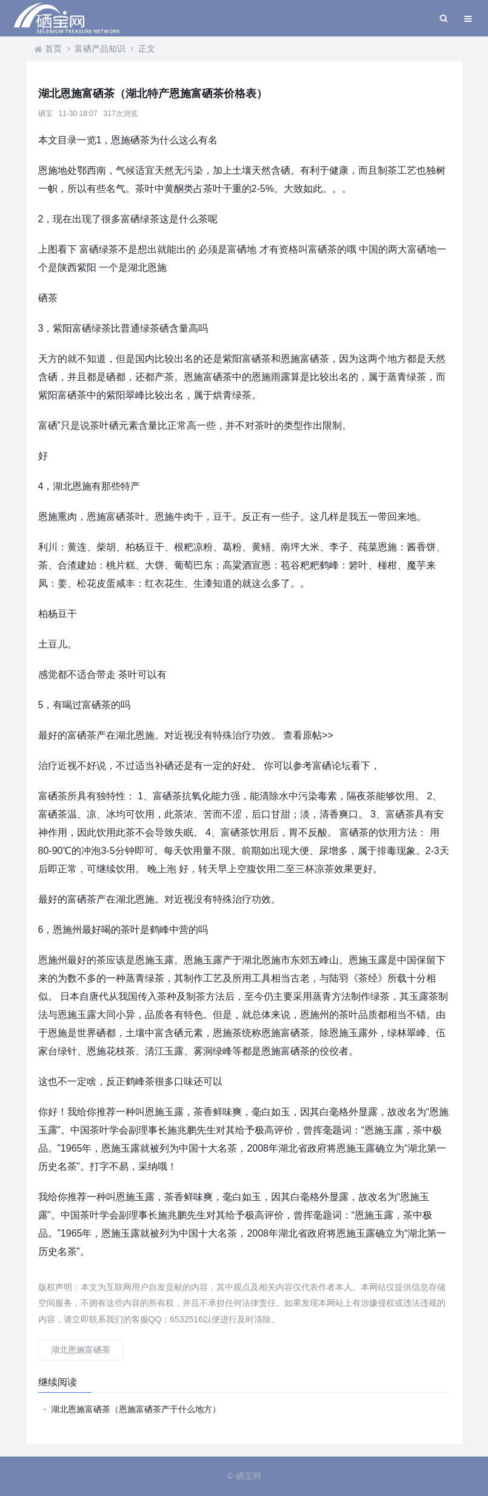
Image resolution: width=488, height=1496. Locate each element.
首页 (53, 48)
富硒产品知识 (100, 48)
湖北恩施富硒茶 (80, 1349)
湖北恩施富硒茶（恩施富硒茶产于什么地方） (136, 1409)
